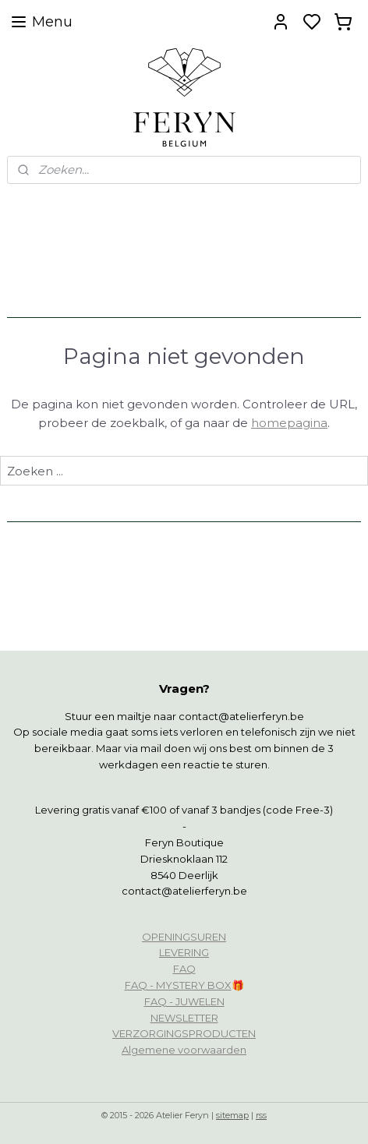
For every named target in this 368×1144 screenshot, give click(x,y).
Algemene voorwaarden (184, 1049)
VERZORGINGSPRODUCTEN (184, 1033)
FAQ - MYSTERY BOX (178, 985)
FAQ (184, 968)
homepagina (289, 422)
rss (261, 1115)
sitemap (232, 1115)
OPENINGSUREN (184, 936)
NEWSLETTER (184, 1018)
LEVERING (184, 952)
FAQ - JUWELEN (184, 1001)
